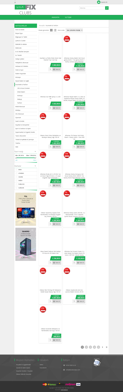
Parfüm (19, 103)
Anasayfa (41, 25)
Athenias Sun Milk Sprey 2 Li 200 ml (50, 96)
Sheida (20, 180)
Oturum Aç (20, 2)
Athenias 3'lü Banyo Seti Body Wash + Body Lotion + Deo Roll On (73, 135)
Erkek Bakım (21, 92)
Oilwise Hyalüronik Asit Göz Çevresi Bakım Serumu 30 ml (73, 287)
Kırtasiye (18, 77)
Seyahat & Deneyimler (22, 125)
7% (65, 190)
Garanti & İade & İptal (23, 363)
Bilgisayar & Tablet (21, 37)
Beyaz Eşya (18, 33)
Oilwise (20, 177)
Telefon (17, 143)
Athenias (21, 173)
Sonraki (102, 342)
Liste (55, 30)
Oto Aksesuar (19, 114)
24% (42, 266)
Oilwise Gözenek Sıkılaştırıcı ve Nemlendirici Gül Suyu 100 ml (50, 325)
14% (66, 38)
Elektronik (18, 48)
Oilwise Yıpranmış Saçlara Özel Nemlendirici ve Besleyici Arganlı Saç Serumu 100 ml (50, 212)
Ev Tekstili (18, 55)
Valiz (16, 147)
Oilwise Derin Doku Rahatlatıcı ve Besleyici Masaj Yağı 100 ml (50, 135)
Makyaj (19, 99)
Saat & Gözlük (19, 121)
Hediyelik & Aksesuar (21, 63)
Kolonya (19, 95)
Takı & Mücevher (20, 136)
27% (42, 114)
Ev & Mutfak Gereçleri (22, 52)
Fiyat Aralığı (18, 151)
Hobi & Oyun (19, 70)
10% (66, 152)
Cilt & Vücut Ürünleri (23, 88)
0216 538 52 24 (71, 361)
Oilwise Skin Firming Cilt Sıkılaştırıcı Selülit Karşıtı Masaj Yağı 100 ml (50, 288)
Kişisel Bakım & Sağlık (22, 81)
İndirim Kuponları (20, 73)
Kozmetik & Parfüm (21, 84)
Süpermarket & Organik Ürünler (25, 132)
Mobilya (17, 110)
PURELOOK (21, 184)
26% (42, 190)
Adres (41, 360)
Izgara (51, 30)
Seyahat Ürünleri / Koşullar (24, 367)
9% (65, 76)
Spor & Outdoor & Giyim (23, 128)
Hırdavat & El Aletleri (21, 66)
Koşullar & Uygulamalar (23, 360)
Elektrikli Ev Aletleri (21, 44)
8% (65, 114)
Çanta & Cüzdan (20, 41)
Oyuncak (18, 117)
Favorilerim (43, 363)
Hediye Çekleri (19, 59)
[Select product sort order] (74, 30)
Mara (20, 169)
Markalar (17, 166)
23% (66, 266)
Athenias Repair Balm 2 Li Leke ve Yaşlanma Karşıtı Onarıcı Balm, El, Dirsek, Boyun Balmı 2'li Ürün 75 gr (73, 98)
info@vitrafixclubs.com (73, 365)
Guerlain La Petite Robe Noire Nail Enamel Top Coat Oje (50, 58)
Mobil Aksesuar (20, 106)
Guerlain (21, 188)
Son (106, 342)
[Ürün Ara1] (92, 8)
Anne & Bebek (19, 30)
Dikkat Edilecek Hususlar (23, 370)
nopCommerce (64, 385)
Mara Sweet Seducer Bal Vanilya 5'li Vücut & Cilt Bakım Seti (50, 249)
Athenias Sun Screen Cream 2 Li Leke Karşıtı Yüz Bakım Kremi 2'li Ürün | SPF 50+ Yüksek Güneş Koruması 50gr (73, 251)
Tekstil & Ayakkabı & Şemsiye (24, 139)
